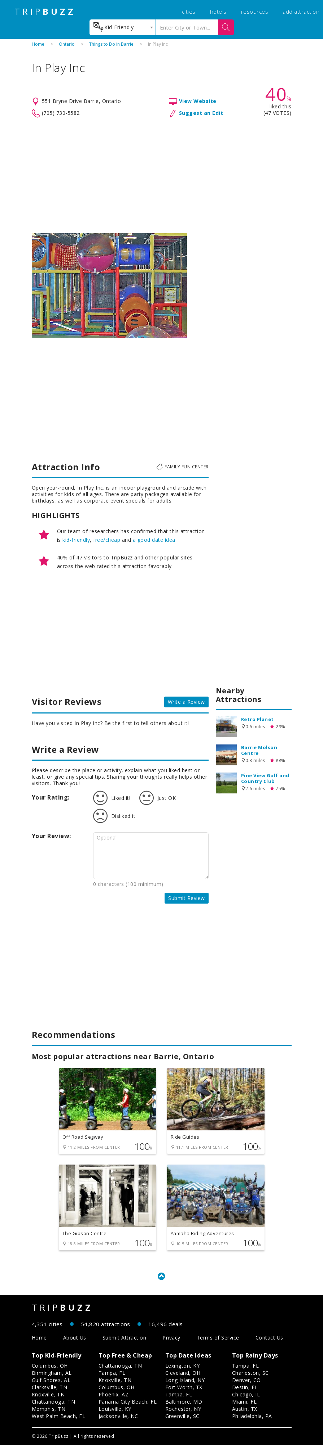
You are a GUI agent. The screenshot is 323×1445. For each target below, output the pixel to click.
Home (38, 44)
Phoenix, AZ (114, 1394)
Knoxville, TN (48, 1394)
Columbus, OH (50, 1365)
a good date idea (154, 539)
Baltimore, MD (183, 1401)
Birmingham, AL (52, 1372)
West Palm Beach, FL (59, 1416)
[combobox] (123, 27)
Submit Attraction (124, 1337)
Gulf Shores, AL (51, 1380)
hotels (218, 11)
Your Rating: (51, 797)
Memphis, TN (49, 1408)
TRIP (45, 11)
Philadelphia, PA (252, 1416)
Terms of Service (218, 1337)
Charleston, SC (250, 1372)
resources (255, 11)
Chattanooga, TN (53, 1401)
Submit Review (186, 898)
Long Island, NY (185, 1380)
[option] (109, 285)
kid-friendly (76, 539)
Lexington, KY (182, 1365)
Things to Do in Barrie (111, 44)
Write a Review (186, 701)
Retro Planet (257, 719)
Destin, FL (245, 1387)
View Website (198, 101)
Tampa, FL (112, 1372)
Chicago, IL (246, 1394)
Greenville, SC (182, 1416)
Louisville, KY (115, 1408)
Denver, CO (246, 1380)
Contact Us (269, 1337)
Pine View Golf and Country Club (265, 778)
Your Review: (51, 835)
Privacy (171, 1337)
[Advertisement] (162, 175)
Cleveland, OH (183, 1372)
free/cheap (106, 539)
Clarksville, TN (49, 1387)
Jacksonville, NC (118, 1416)
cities (189, 11)
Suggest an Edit (201, 112)
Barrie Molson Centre (259, 750)
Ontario (67, 44)
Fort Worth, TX (183, 1387)
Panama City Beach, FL (128, 1401)
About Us (74, 1337)
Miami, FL (244, 1401)
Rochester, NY (183, 1408)
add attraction (301, 11)
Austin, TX (244, 1408)
